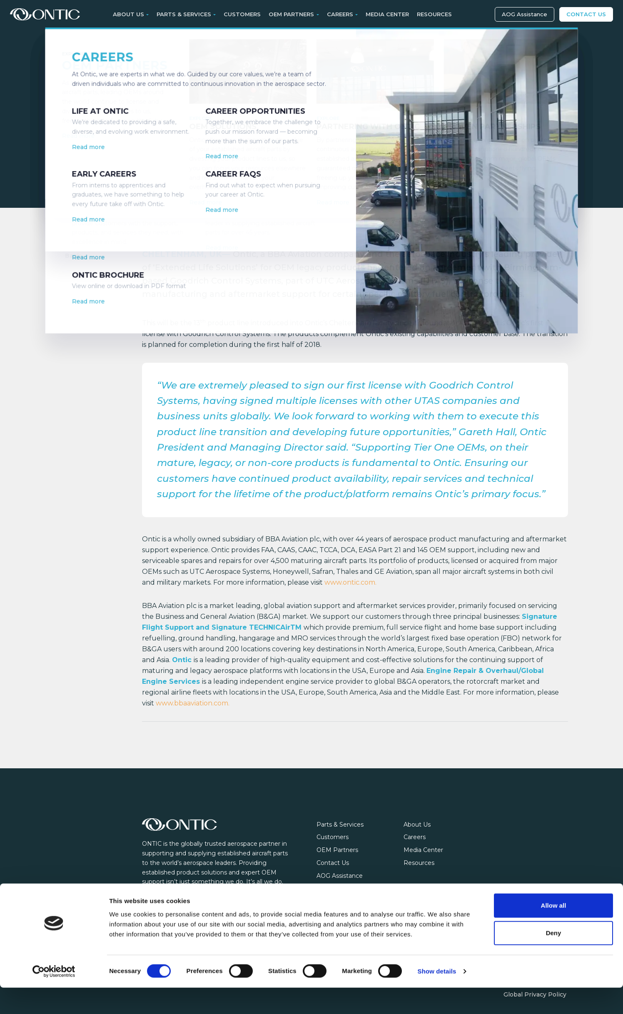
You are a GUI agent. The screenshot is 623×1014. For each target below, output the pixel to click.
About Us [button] (128, 14)
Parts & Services (340, 824)
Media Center (387, 14)
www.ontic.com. (350, 582)
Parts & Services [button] (184, 14)
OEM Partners (337, 850)
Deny (553, 959)
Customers (242, 14)
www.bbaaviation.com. (192, 703)
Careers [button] (340, 14)
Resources (434, 14)
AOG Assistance (524, 14)
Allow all (553, 931)
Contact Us (586, 14)
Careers (415, 837)
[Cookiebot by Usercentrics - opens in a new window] (53, 998)
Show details (437, 997)
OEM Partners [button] (291, 14)
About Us (417, 824)
